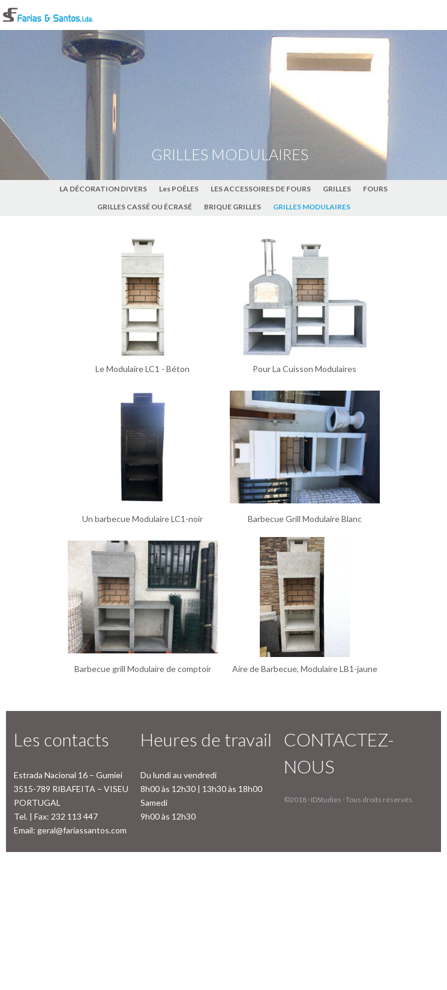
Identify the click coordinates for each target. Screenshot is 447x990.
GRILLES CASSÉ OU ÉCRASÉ (144, 206)
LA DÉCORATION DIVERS (103, 188)
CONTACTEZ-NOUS (339, 752)
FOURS (375, 188)
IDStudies (326, 799)
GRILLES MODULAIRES (311, 206)
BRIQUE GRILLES (232, 206)
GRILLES (337, 188)
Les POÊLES (179, 188)
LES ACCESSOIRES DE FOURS (261, 188)
